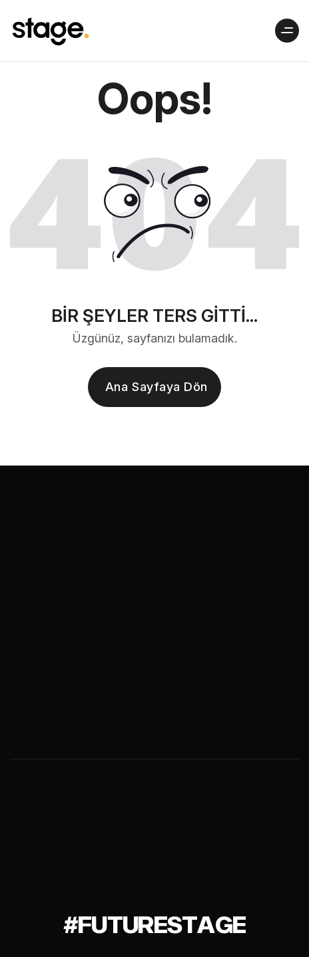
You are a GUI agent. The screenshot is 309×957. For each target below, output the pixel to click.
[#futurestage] (154, 924)
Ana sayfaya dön (156, 387)
